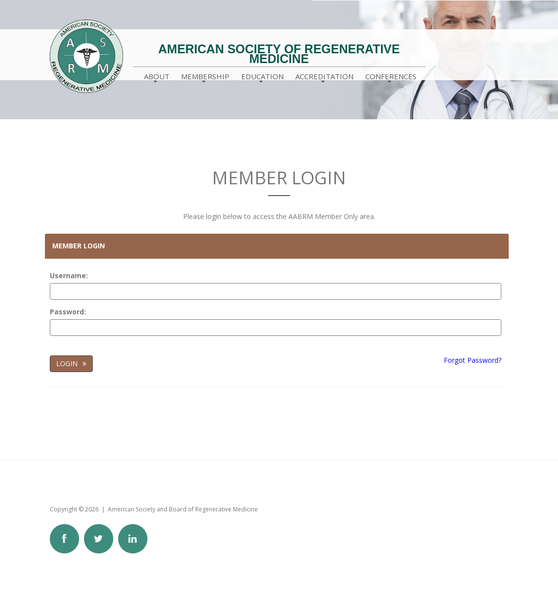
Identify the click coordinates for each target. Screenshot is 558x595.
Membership (205, 76)
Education (262, 76)
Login (67, 363)
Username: (69, 275)
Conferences (390, 76)
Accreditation (324, 76)
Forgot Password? (472, 360)
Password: (68, 311)
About (156, 76)
